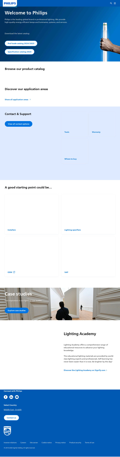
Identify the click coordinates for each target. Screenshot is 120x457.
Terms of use (89, 443)
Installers (12, 230)
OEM (11, 272)
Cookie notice (47, 443)
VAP (66, 272)
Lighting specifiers (72, 230)
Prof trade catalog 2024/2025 (21, 43)
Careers (23, 443)
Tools (66, 132)
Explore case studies (17, 310)
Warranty (96, 132)
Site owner (34, 443)
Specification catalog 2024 (19, 52)
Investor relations (10, 443)
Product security (75, 443)
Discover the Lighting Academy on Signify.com (85, 370)
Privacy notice (60, 443)
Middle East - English (13, 410)
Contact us (11, 418)
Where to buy (70, 159)
